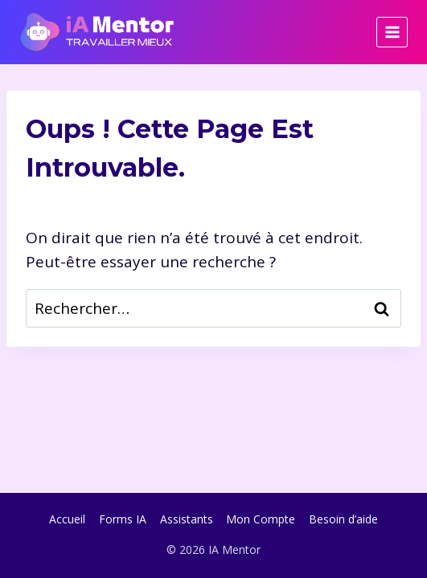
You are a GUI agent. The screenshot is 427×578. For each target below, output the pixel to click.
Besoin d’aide (343, 519)
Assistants (186, 519)
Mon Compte (260, 519)
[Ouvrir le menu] (392, 32)
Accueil (67, 519)
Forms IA (122, 519)
